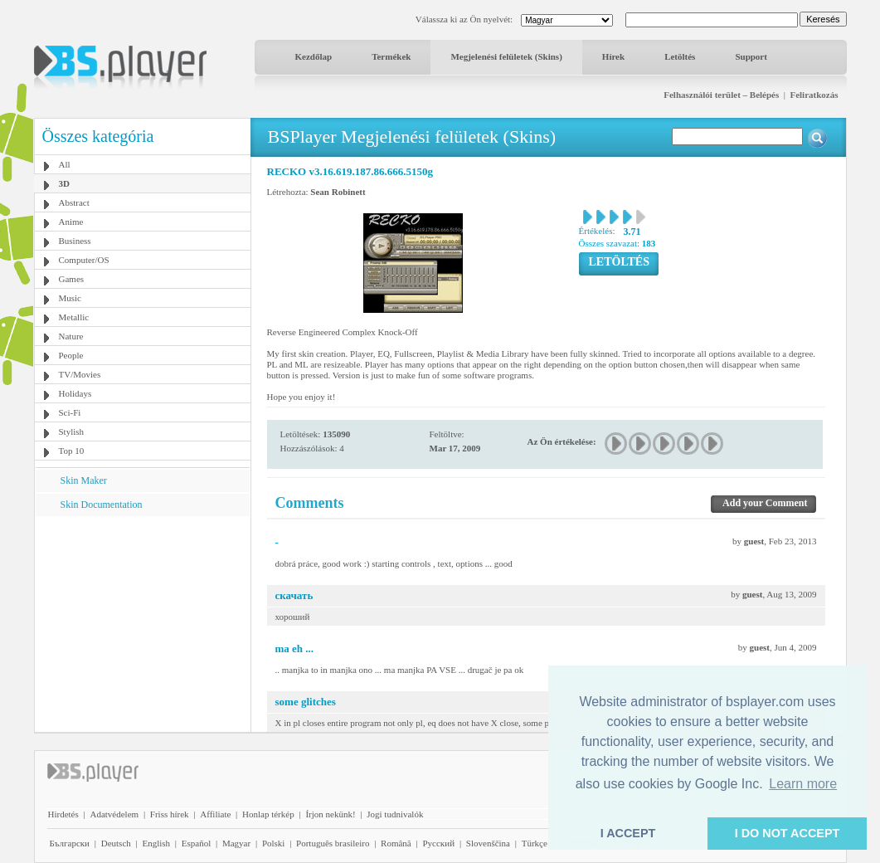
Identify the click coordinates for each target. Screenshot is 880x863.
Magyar (236, 843)
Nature (71, 336)
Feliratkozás (814, 95)
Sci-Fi (70, 412)
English (156, 843)
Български (70, 843)
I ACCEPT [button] (628, 833)
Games (72, 279)
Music (70, 298)
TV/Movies (80, 374)
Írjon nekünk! (330, 814)
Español (196, 843)
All (64, 164)
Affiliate (215, 814)
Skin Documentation (102, 504)
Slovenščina (488, 843)
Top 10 (72, 451)
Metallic (74, 317)
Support (751, 56)
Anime (71, 222)
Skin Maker (84, 480)
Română (396, 843)
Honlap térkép (268, 814)
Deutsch (116, 843)
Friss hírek (169, 814)
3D (64, 183)
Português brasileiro (332, 843)
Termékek (391, 56)
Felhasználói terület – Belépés (721, 95)
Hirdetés (63, 814)
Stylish (72, 431)
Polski (273, 843)
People (71, 355)
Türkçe (534, 843)
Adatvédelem (114, 814)
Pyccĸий (438, 843)
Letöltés (679, 56)
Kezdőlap (314, 56)
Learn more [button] (803, 784)
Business (75, 241)
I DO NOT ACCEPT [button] (787, 833)
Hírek (613, 56)
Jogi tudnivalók (395, 814)
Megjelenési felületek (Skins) (506, 56)
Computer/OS (84, 260)
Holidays (75, 393)
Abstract (74, 202)
